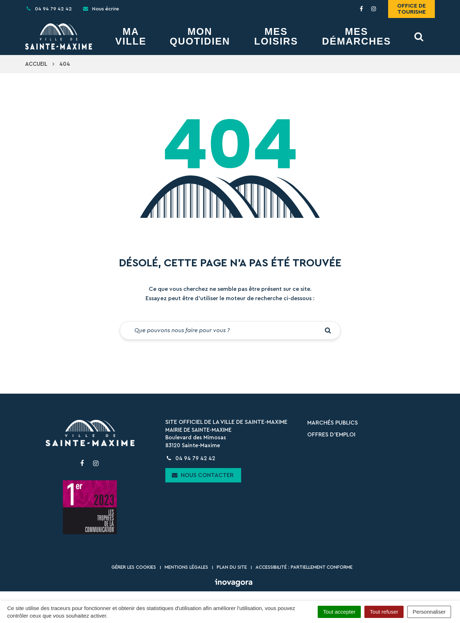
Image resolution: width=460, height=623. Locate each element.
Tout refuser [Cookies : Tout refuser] (384, 612)
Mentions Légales (186, 567)
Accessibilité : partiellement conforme (304, 567)
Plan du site (232, 567)
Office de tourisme (411, 9)
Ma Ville (131, 36)
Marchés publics (332, 423)
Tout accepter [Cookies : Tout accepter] (339, 612)
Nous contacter (203, 475)
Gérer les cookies (133, 567)
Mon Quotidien (200, 36)
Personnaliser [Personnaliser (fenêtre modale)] (429, 612)
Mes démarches (356, 36)
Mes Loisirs (276, 36)
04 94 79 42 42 (190, 458)
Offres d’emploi (331, 435)
